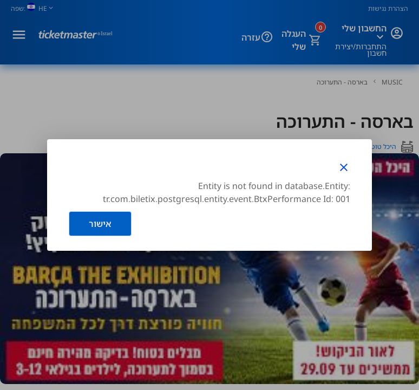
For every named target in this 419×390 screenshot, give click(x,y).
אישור (100, 224)
